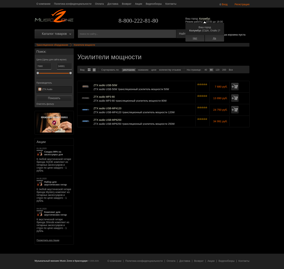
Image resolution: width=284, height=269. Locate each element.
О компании (43, 3)
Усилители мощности (84, 45)
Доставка (112, 3)
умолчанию (129, 69)
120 (218, 69)
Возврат (126, 3)
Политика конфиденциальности (72, 3)
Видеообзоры (154, 3)
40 (205, 69)
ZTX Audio (47, 89)
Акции (138, 3)
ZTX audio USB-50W (105, 85)
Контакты (170, 3)
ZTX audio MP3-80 (104, 97)
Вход (225, 4)
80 (211, 69)
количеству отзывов (170, 69)
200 (224, 69)
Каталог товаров (54, 34)
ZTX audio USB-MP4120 (107, 108)
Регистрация (242, 4)
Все (231, 69)
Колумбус (204, 18)
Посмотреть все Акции (48, 240)
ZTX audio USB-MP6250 (107, 120)
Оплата (99, 3)
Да (214, 38)
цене (153, 69)
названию (143, 69)
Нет (195, 38)
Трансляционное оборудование (52, 45)
